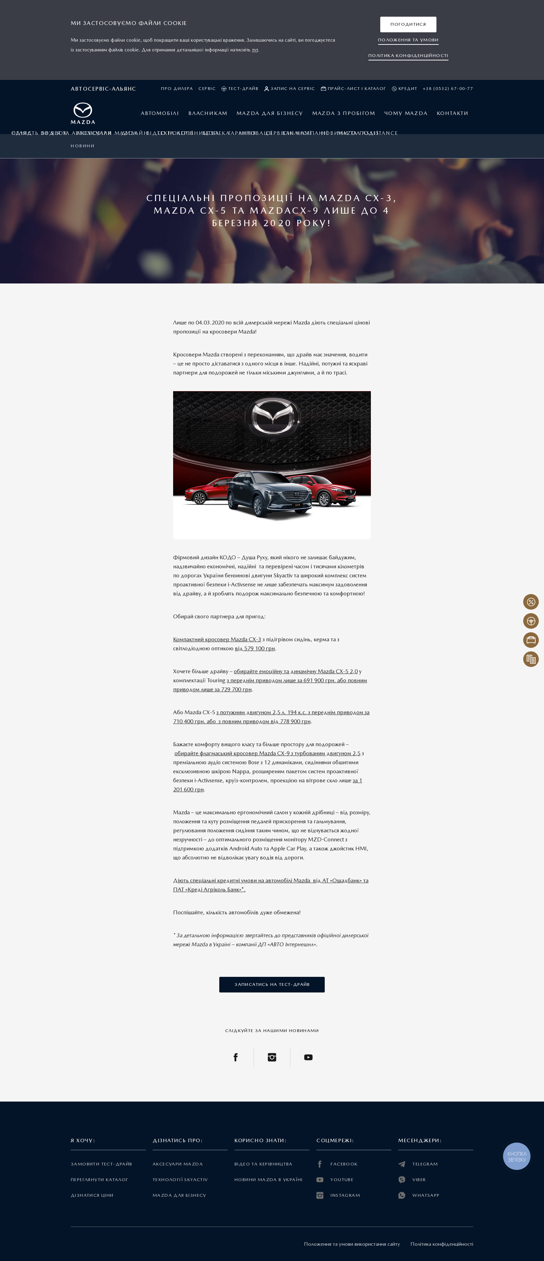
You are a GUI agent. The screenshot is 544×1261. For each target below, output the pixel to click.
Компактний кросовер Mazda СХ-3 (217, 639)
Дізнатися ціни (92, 1195)
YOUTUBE (335, 1179)
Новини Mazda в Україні (269, 1179)
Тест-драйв (239, 88)
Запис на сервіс (289, 88)
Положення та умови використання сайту (352, 1244)
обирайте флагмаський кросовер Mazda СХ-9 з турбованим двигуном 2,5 (267, 753)
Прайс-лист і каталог (353, 88)
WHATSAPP (419, 1195)
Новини (83, 145)
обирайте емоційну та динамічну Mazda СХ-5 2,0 (296, 671)
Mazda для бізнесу (179, 1195)
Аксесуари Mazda (178, 1164)
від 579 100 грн (255, 648)
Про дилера (177, 88)
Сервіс (207, 88)
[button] (408, 24)
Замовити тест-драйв (101, 1164)
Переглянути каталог (99, 1179)
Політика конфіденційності (441, 1244)
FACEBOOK (337, 1164)
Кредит (404, 88)
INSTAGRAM (338, 1195)
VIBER (412, 1179)
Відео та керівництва (264, 1164)
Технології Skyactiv (180, 1179)
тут (255, 49)
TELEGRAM (418, 1164)
